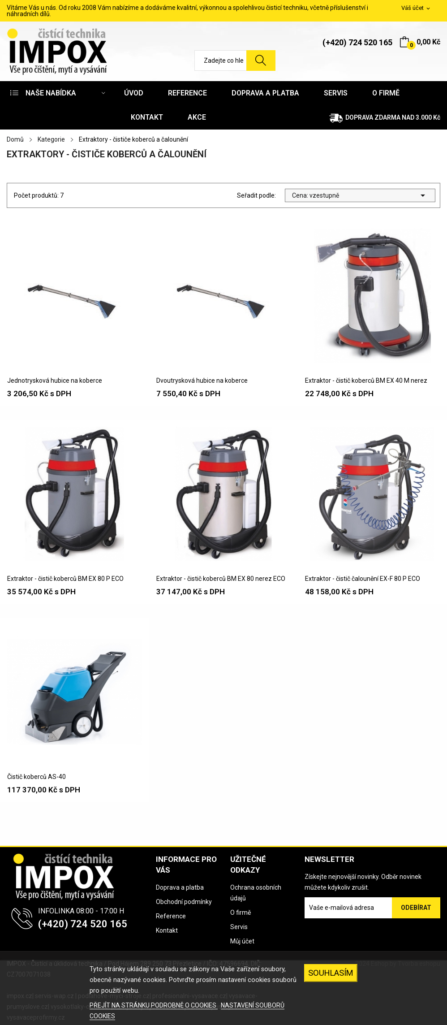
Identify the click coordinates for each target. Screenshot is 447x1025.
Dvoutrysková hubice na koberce (202, 380)
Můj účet (242, 941)
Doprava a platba (180, 887)
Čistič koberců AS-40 (36, 776)
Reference (171, 916)
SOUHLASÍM (330, 972)
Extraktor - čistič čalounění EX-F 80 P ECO (362, 578)
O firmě (240, 912)
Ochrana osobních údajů (255, 893)
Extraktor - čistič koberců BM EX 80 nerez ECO (220, 578)
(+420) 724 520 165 (357, 42)
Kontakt (167, 930)
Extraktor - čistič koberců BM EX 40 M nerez (366, 380)
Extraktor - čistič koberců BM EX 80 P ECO (65, 578)
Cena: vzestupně (360, 195)
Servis (239, 926)
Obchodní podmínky (184, 901)
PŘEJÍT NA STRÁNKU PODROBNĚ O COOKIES (154, 1005)
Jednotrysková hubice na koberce (54, 380)
